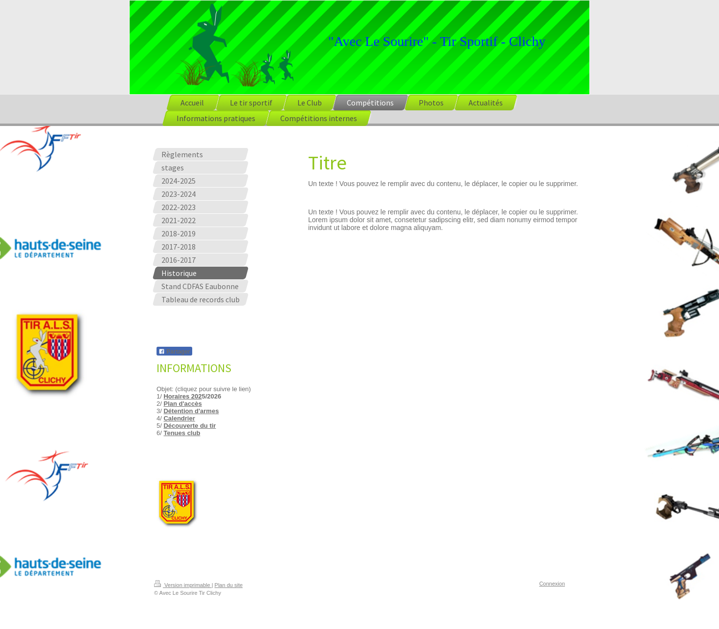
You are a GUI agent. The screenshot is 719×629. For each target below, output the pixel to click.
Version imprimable (183, 585)
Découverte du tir (189, 425)
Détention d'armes (191, 411)
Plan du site (229, 585)
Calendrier (179, 418)
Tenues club (181, 433)
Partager (174, 351)
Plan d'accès (182, 403)
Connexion (552, 584)
